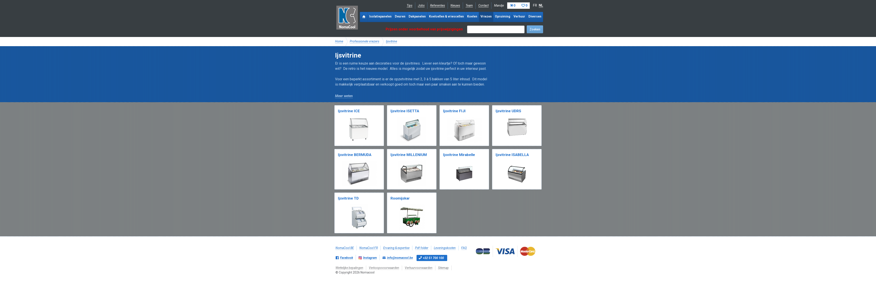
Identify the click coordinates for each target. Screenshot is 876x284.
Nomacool (347, 17)
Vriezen (486, 16)
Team (469, 5)
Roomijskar (400, 198)
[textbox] (496, 29)
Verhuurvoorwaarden (419, 268)
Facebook (346, 257)
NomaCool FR (368, 248)
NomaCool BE (345, 248)
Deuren (400, 16)
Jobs (421, 5)
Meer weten (344, 96)
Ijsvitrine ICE (349, 111)
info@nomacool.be (400, 257)
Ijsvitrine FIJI (454, 111)
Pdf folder (421, 248)
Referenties (437, 5)
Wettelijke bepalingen (349, 268)
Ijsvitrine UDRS (508, 111)
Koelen (472, 16)
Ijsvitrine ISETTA (404, 111)
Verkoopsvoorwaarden (384, 268)
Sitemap (443, 268)
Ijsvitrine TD (348, 198)
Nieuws (455, 5)
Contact (483, 5)
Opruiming (502, 16)
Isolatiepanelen (380, 16)
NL (541, 5)
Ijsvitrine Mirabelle (459, 155)
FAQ (464, 248)
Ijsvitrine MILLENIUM (408, 155)
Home (339, 41)
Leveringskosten (445, 248)
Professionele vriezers (364, 41)
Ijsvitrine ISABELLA (512, 155)
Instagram (370, 257)
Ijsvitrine (391, 41)
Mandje (512, 5)
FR (535, 5)
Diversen (534, 16)
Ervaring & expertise (396, 248)
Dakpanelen (417, 16)
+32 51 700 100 (433, 258)
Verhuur (519, 16)
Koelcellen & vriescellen (446, 16)
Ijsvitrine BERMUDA (354, 155)
